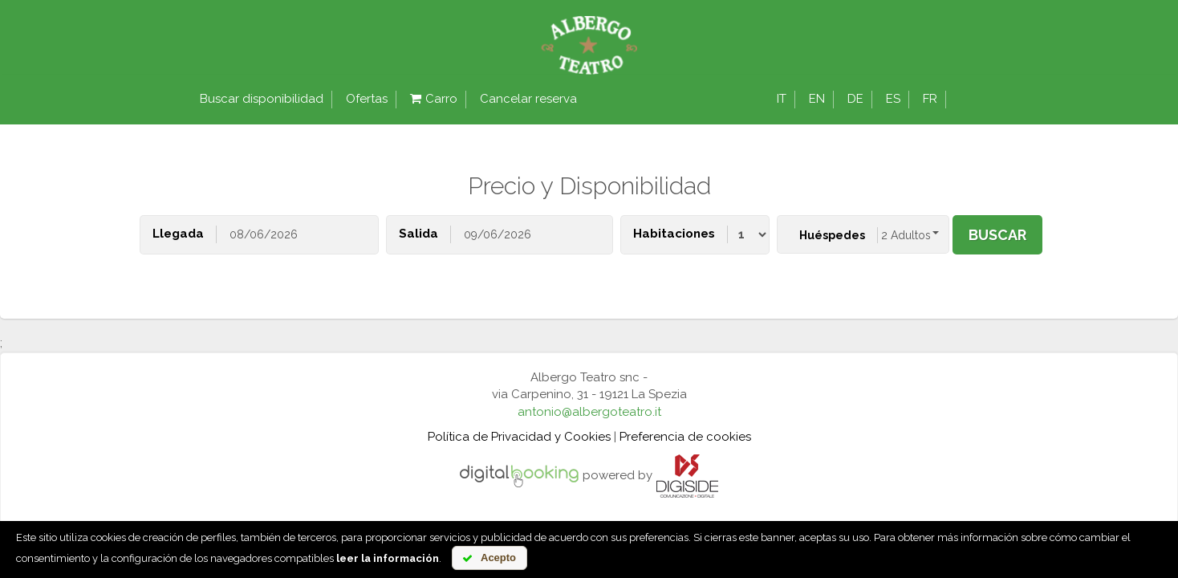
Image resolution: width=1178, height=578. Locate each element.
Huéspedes (832, 235)
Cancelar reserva (528, 99)
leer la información (387, 558)
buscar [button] (997, 234)
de (855, 99)
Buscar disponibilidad (261, 99)
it (781, 99)
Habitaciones (674, 233)
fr (930, 99)
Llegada (178, 233)
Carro (433, 99)
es (893, 99)
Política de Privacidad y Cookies (519, 436)
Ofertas (367, 99)
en (817, 99)
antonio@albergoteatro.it (589, 412)
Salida (418, 233)
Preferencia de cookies (685, 436)
